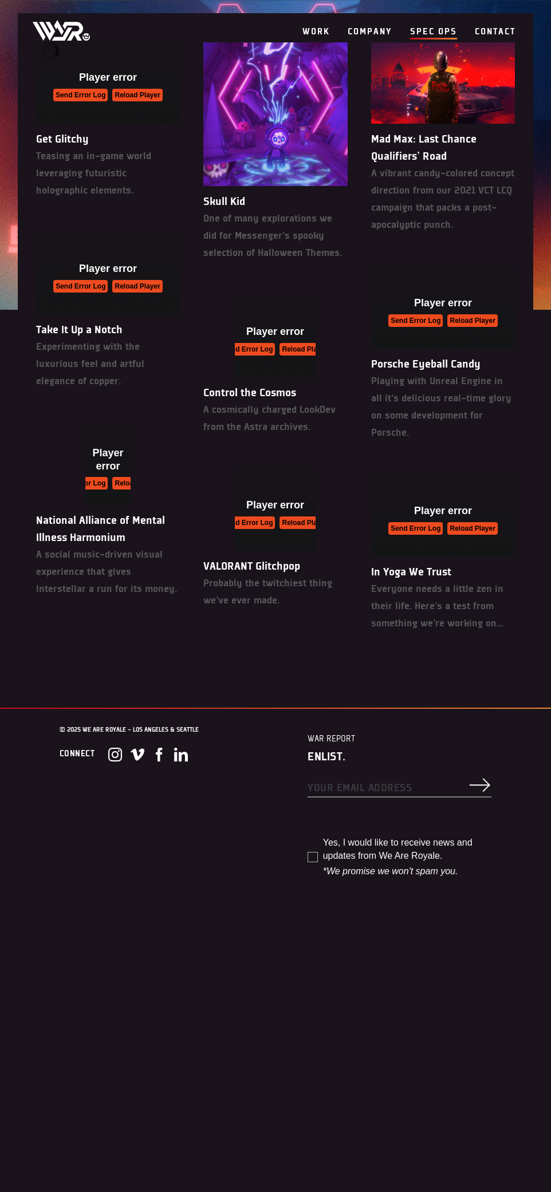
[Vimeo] (137, 754)
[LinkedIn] (181, 754)
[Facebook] (159, 754)
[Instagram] (115, 754)
